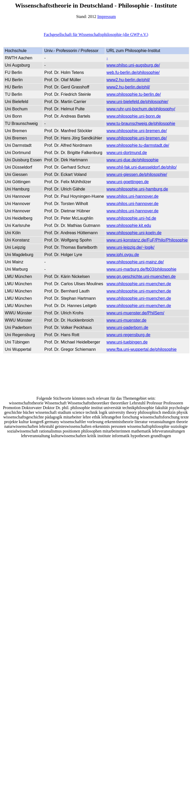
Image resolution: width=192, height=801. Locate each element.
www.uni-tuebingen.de (126, 342)
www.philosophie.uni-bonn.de (133, 116)
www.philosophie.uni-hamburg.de (137, 189)
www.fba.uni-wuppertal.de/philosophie (141, 349)
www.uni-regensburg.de (128, 335)
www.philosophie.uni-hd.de (131, 218)
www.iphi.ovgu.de (122, 254)
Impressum (106, 16)
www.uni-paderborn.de (127, 327)
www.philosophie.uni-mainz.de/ (135, 262)
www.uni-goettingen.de (127, 182)
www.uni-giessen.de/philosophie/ (136, 174)
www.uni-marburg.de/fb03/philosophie (141, 269)
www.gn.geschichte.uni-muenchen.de (141, 276)
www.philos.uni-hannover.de (132, 196)
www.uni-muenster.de (126, 320)
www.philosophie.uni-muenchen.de (138, 284)
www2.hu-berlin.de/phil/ (128, 80)
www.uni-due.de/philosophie (132, 160)
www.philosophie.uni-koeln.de (133, 233)
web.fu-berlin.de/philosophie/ (133, 72)
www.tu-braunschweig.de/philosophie (140, 123)
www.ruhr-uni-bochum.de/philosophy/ (140, 109)
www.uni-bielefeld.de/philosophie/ (137, 101)
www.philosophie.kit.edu (128, 225)
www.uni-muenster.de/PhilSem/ (135, 313)
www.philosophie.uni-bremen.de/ (136, 131)
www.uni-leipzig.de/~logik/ (130, 247)
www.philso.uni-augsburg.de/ (133, 65)
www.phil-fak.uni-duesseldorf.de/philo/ (141, 167)
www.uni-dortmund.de (126, 152)
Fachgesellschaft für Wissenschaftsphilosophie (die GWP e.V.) (96, 34)
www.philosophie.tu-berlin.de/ (133, 94)
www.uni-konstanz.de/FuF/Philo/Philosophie (147, 240)
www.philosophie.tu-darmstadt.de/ (137, 145)
